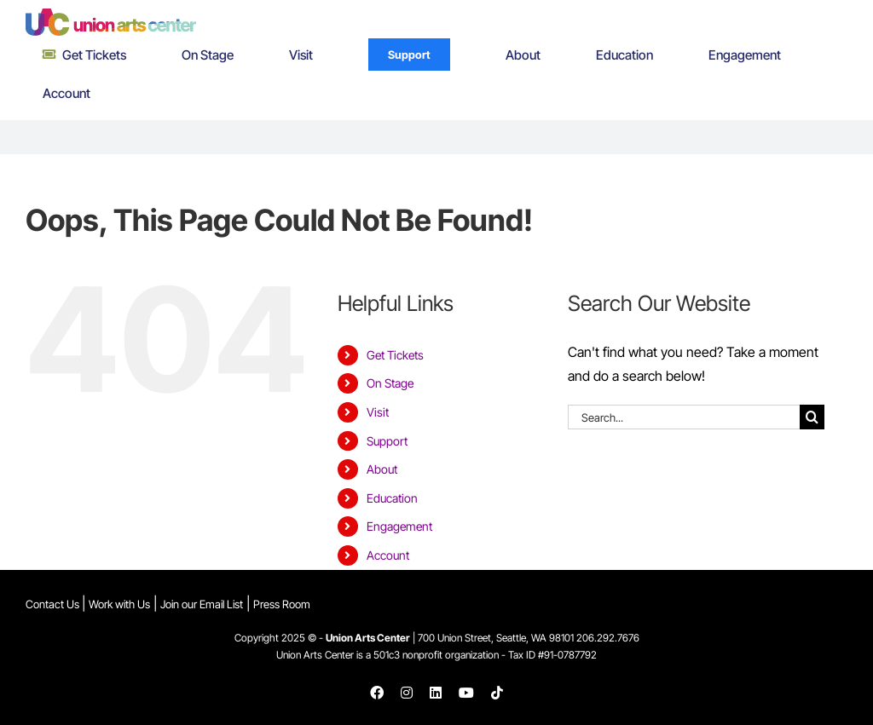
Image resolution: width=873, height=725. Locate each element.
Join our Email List (201, 604)
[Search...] (684, 417)
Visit (378, 412)
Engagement (399, 526)
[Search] (812, 417)
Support (387, 441)
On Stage (390, 383)
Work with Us (119, 604)
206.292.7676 (607, 637)
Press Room (281, 604)
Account (388, 555)
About (382, 469)
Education (392, 498)
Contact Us (54, 604)
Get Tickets (395, 355)
